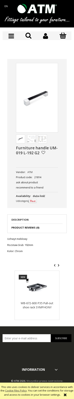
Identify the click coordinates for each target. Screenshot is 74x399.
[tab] (37, 221)
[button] (11, 36)
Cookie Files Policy (16, 390)
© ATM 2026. (18, 381)
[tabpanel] (37, 245)
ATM (30, 172)
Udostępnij (22, 201)
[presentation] (55, 265)
